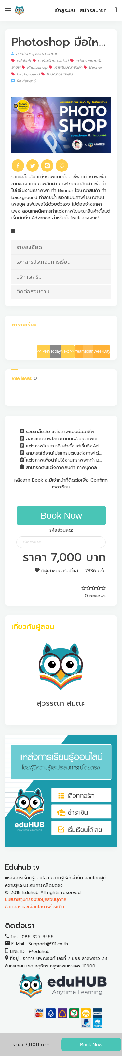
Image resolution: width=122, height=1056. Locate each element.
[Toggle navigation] (116, 9)
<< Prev (43, 351)
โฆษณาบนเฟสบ (57, 74)
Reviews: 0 (23, 81)
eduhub (21, 60)
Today (55, 351)
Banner (93, 67)
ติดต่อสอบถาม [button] (32, 291)
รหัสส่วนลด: (61, 530)
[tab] (61, 247)
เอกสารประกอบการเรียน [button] (43, 262)
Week (98, 351)
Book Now (91, 1044)
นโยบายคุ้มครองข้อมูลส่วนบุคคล (35, 899)
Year (79, 351)
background (25, 74)
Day (106, 351)
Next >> (68, 351)
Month (88, 351)
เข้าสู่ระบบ (65, 10)
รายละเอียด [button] (29, 247)
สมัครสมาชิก (93, 10)
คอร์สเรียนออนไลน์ (51, 60)
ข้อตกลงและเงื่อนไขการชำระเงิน (34, 906)
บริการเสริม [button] (29, 277)
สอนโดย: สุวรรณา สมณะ (34, 54)
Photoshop (34, 67)
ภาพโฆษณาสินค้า (66, 67)
